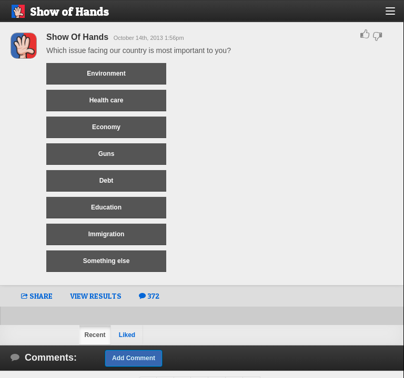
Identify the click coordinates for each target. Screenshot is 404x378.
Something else (106, 261)
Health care (106, 100)
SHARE (37, 295)
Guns (106, 154)
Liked (127, 335)
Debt (106, 180)
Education (106, 207)
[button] (396, 15)
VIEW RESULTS (96, 295)
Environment (106, 73)
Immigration (106, 234)
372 (149, 295)
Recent (94, 335)
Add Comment (133, 358)
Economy (106, 127)
